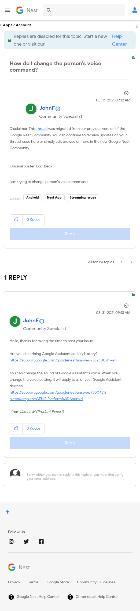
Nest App (54, 197)
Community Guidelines (96, 582)
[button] (16, 220)
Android (32, 197)
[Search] (84, 10)
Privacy (14, 582)
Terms (33, 582)
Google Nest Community (27, 10)
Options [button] (136, 25)
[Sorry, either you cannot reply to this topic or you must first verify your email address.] (77, 474)
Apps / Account (17, 25)
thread (41, 128)
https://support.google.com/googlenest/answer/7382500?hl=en (63, 360)
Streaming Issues (83, 197)
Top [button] (7, 512)
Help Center (119, 40)
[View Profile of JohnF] (47, 108)
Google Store (58, 582)
